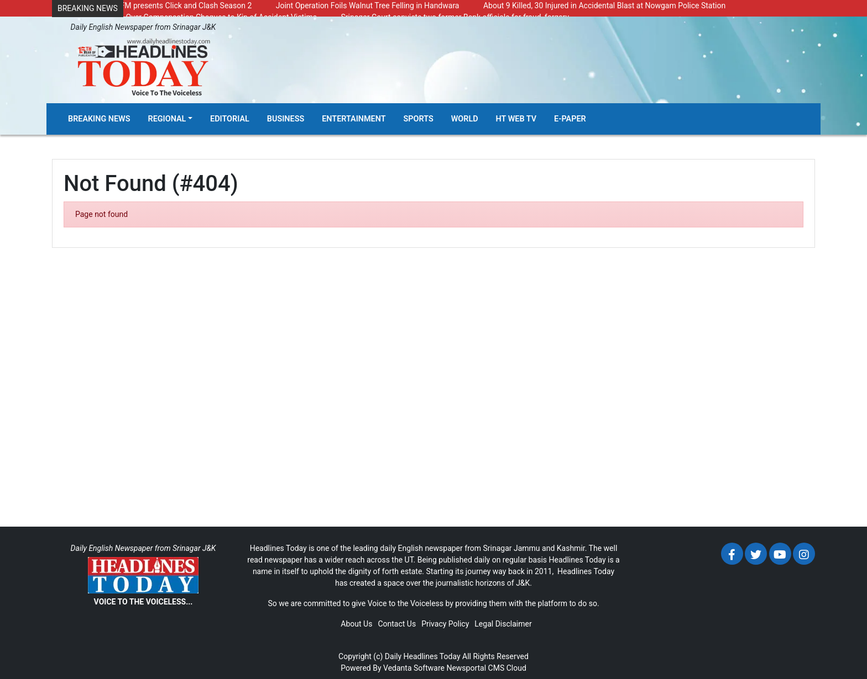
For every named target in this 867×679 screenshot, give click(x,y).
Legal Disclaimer (502, 623)
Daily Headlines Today (423, 656)
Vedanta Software (414, 668)
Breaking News (99, 119)
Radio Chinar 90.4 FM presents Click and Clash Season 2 (155, 5)
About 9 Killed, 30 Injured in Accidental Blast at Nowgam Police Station (604, 5)
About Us (356, 623)
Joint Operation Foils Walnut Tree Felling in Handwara (367, 5)
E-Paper (570, 119)
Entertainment (353, 119)
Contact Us (397, 623)
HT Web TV (516, 119)
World (464, 119)
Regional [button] (167, 119)
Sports (418, 119)
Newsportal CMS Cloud (486, 668)
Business (285, 119)
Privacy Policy (445, 623)
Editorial (229, 119)
